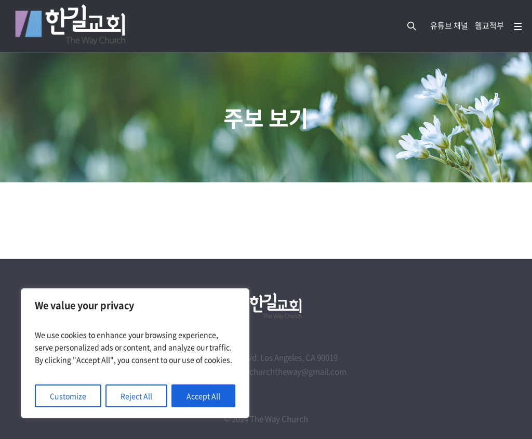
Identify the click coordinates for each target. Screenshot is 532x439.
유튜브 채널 (449, 25)
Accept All (203, 396)
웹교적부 (489, 25)
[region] (135, 353)
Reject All (136, 396)
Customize (68, 396)
